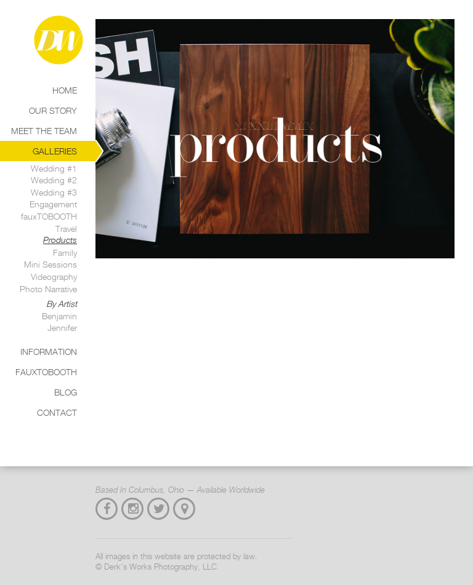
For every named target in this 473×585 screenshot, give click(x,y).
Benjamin (59, 316)
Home (64, 90)
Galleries (55, 151)
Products (60, 240)
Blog (65, 392)
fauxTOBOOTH (49, 216)
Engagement (53, 204)
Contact (57, 412)
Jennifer (62, 327)
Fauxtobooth (46, 372)
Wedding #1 (54, 168)
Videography (54, 276)
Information (48, 351)
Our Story (53, 110)
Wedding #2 (54, 180)
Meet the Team (44, 130)
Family (65, 252)
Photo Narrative (48, 289)
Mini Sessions (50, 264)
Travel (66, 228)
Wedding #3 (54, 192)
